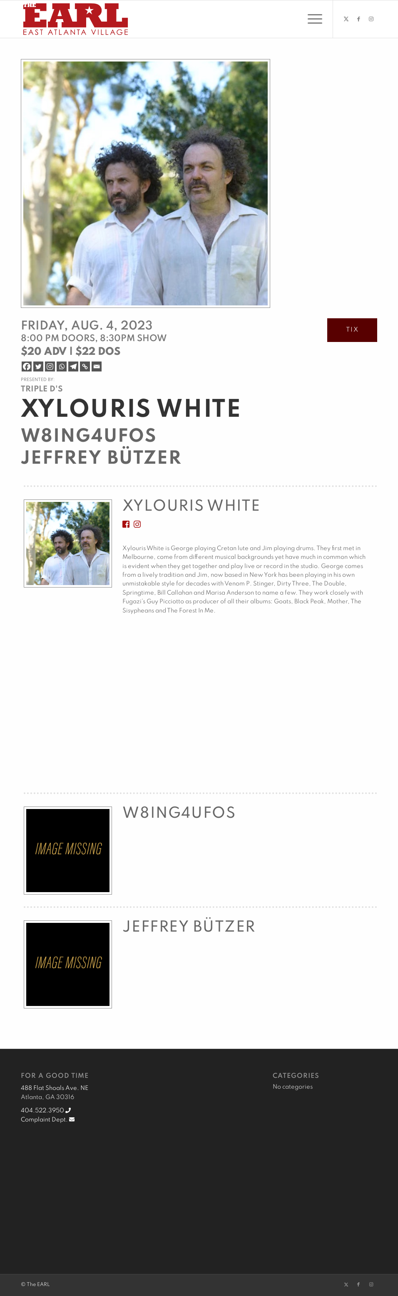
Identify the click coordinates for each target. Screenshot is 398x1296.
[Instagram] (50, 366)
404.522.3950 (46, 1111)
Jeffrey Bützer (101, 459)
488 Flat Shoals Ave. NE (54, 1088)
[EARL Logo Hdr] (75, 19)
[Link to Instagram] (371, 19)
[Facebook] (27, 366)
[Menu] (310, 19)
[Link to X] (346, 19)
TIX (352, 330)
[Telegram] (73, 366)
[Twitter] (38, 366)
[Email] (97, 366)
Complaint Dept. (48, 1120)
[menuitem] (310, 19)
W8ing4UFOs (89, 437)
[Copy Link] (85, 366)
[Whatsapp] (62, 366)
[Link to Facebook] (358, 19)
